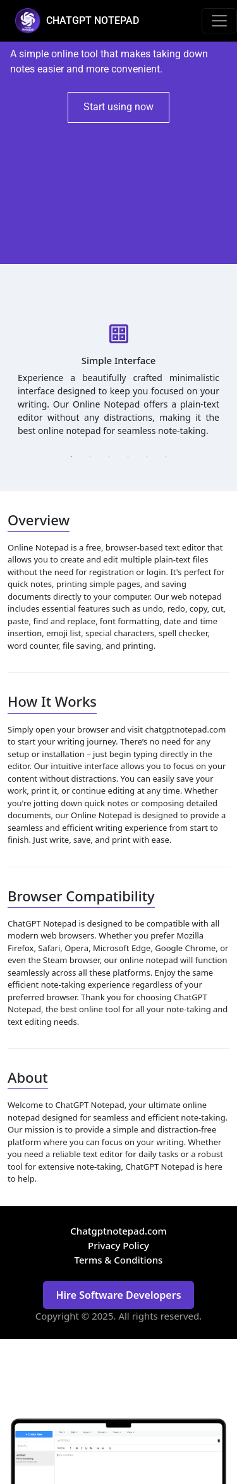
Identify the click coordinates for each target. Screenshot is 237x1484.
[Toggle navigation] (219, 20)
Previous (7, 377)
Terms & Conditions (119, 1259)
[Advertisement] (118, 193)
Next (230, 377)
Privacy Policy (118, 1245)
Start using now (118, 107)
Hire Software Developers (118, 1295)
